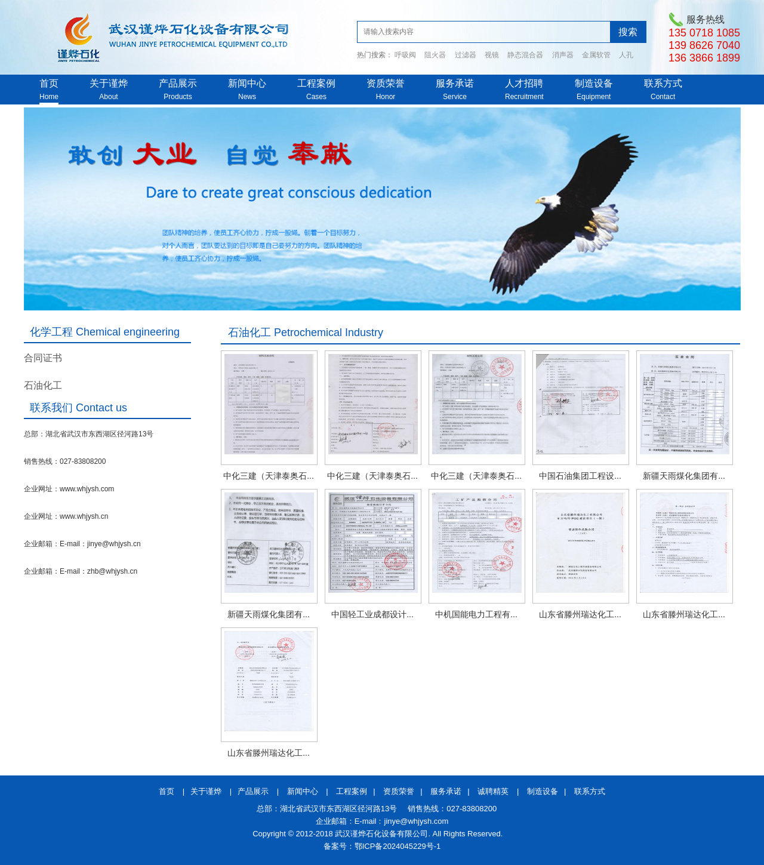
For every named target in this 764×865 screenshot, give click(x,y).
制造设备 (594, 83)
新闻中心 (247, 83)
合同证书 (43, 358)
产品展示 (178, 83)
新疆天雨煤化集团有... (684, 476)
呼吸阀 (405, 55)
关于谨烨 (109, 83)
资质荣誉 (385, 83)
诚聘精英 (493, 791)
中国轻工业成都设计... (372, 614)
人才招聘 (524, 83)
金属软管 (596, 55)
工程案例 (316, 83)
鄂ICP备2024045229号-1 (398, 846)
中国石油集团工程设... (580, 476)
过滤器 (465, 55)
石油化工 (43, 385)
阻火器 (435, 55)
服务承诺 (455, 83)
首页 (48, 83)
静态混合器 (525, 55)
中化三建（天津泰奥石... (268, 476)
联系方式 (663, 83)
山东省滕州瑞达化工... (580, 614)
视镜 (492, 55)
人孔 (626, 55)
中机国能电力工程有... (476, 614)
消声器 (563, 55)
